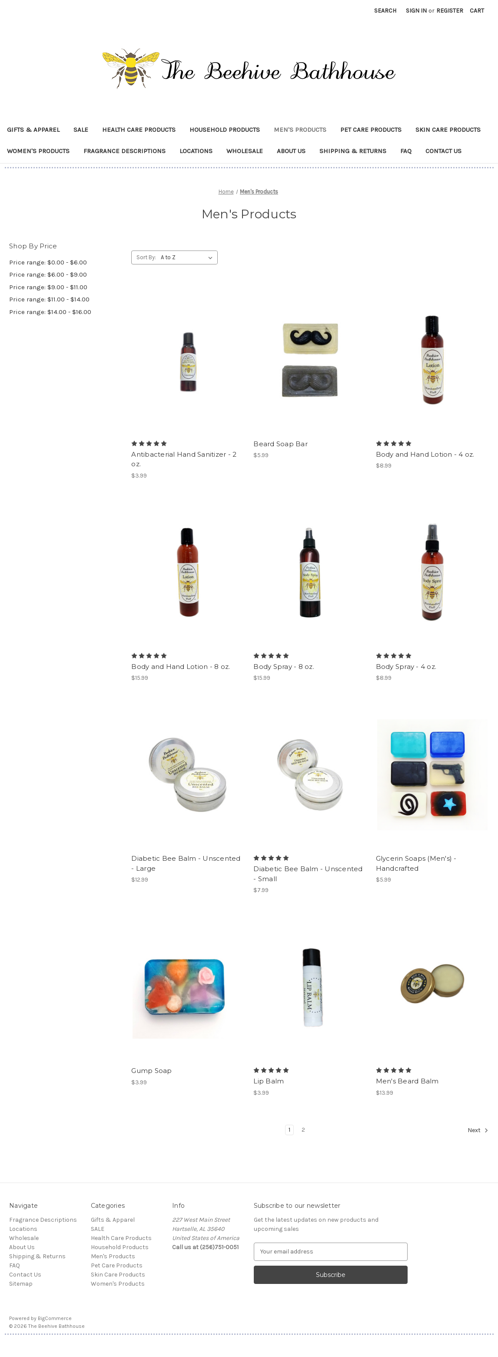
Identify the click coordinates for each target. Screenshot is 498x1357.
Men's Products (300, 130)
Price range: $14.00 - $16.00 (50, 312)
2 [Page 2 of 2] (303, 1129)
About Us (291, 151)
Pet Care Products (371, 130)
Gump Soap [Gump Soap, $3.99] (151, 1070)
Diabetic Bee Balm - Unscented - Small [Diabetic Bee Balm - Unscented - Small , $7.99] (307, 874)
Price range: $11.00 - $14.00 (49, 299)
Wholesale (244, 151)
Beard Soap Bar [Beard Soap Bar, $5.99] (280, 444)
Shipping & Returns (352, 151)
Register (449, 10)
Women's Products (38, 151)
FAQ (406, 151)
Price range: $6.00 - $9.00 (48, 274)
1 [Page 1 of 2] (289, 1129)
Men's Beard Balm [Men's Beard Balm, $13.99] (407, 1081)
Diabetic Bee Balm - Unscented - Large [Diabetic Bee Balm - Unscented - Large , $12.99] (185, 863)
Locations (195, 151)
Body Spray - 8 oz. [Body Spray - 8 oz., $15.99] (283, 666)
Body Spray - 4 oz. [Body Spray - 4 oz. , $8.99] (406, 666)
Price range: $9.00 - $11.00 (48, 287)
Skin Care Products (448, 130)
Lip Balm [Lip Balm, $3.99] (268, 1081)
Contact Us (443, 151)
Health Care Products (139, 130)
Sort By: (146, 257)
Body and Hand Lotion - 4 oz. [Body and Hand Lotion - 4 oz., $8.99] (425, 454)
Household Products (224, 130)
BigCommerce (55, 1318)
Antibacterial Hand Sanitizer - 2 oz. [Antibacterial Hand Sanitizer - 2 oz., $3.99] (183, 459)
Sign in (416, 10)
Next (478, 1130)
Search (385, 10)
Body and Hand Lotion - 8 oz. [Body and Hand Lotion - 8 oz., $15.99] (180, 666)
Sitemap (21, 1283)
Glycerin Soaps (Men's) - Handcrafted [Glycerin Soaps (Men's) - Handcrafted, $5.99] (416, 863)
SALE (80, 130)
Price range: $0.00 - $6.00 (48, 262)
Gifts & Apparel (33, 130)
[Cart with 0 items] (477, 10)
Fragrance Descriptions (124, 151)
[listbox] (188, 257)
